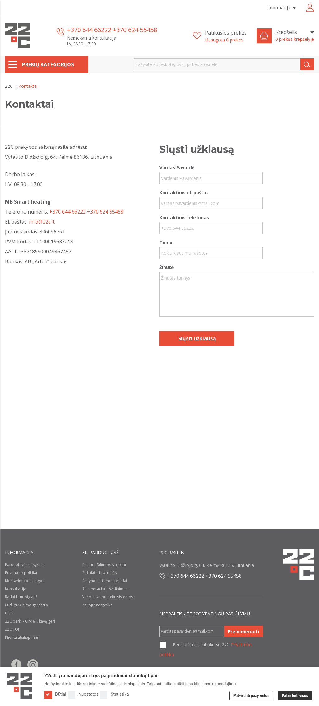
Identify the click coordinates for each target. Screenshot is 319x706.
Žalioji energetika (97, 605)
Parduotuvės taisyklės (24, 564)
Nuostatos (83, 694)
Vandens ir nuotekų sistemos (107, 597)
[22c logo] (17, 35)
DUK (9, 613)
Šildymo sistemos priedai (104, 580)
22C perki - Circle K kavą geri (30, 621)
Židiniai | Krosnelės (99, 572)
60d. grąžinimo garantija (26, 605)
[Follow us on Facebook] (16, 664)
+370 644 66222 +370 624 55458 (112, 30)
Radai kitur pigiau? (21, 597)
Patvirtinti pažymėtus (251, 696)
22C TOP (12, 629)
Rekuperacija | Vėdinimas (104, 588)
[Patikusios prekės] (220, 36)
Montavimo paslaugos (24, 580)
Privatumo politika (21, 572)
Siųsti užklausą (197, 338)
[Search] (307, 64)
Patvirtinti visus (295, 696)
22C (9, 86)
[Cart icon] (264, 35)
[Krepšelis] (294, 35)
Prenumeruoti (243, 631)
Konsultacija (15, 588)
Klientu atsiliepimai (21, 637)
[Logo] (19, 686)
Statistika (114, 694)
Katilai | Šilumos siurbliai (104, 564)
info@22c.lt (42, 221)
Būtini (55, 694)
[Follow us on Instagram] (32, 664)
